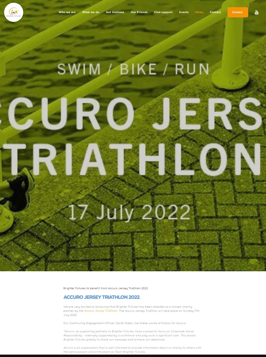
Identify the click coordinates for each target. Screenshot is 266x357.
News (199, 12)
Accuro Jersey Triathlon (100, 311)
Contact (216, 12)
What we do (91, 12)
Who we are (67, 12)
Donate (237, 12)
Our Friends (139, 12)
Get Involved (115, 12)
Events (184, 12)
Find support (163, 12)
